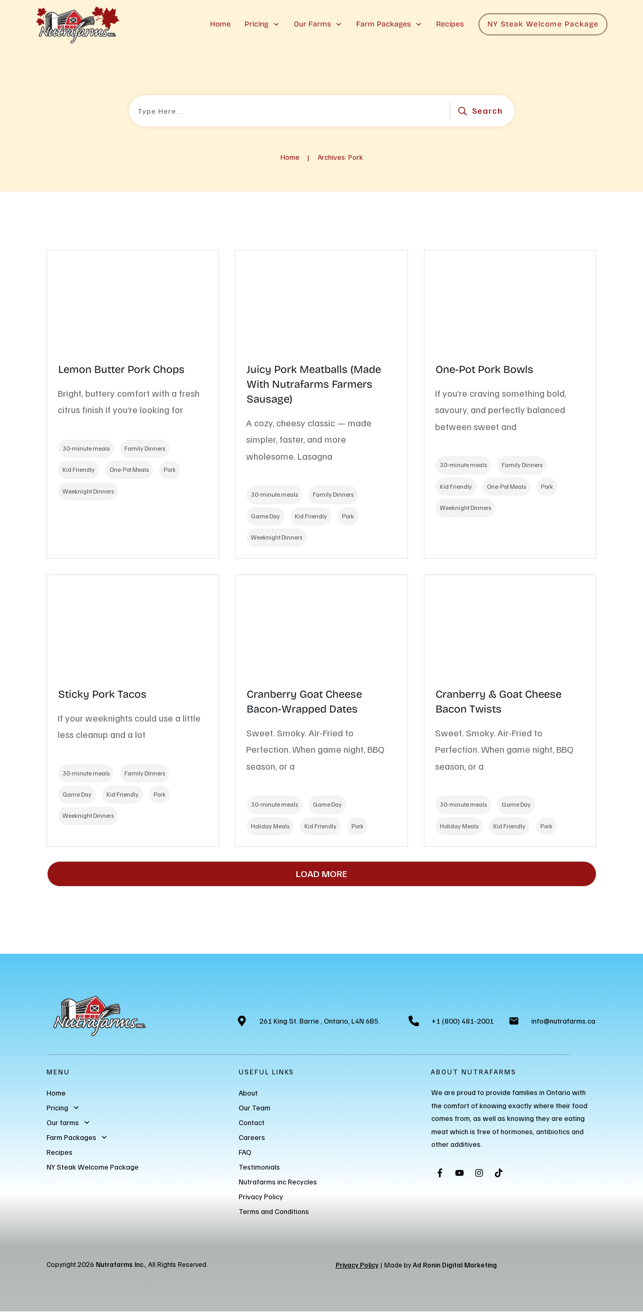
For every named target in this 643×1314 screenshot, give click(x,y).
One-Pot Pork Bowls (484, 369)
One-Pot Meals (129, 469)
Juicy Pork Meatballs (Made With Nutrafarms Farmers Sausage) (314, 384)
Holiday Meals (270, 826)
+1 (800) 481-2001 (462, 1020)
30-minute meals (86, 448)
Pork (170, 469)
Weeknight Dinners (88, 491)
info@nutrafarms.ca (563, 1020)
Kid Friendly (78, 469)
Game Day (265, 516)
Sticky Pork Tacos (102, 694)
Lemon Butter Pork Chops (121, 369)
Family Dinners (144, 448)
